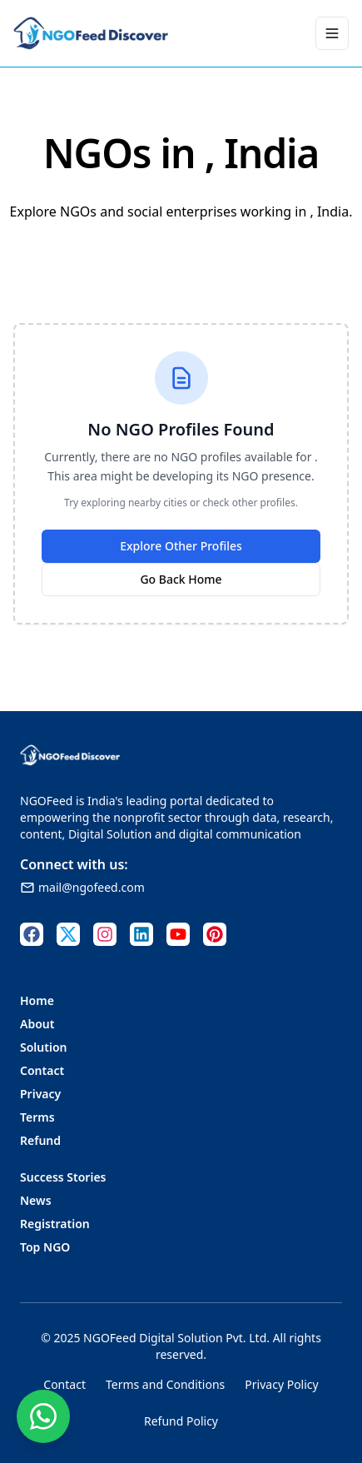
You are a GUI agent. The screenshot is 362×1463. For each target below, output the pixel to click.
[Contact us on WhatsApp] (43, 1416)
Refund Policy (181, 1421)
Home (37, 1000)
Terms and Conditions (165, 1384)
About (37, 1024)
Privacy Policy (281, 1384)
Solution (43, 1047)
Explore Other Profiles (181, 546)
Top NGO (45, 1247)
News (36, 1200)
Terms (37, 1117)
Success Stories (63, 1177)
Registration (55, 1224)
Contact (42, 1070)
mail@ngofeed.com (82, 887)
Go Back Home (180, 579)
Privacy (40, 1094)
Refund (40, 1140)
